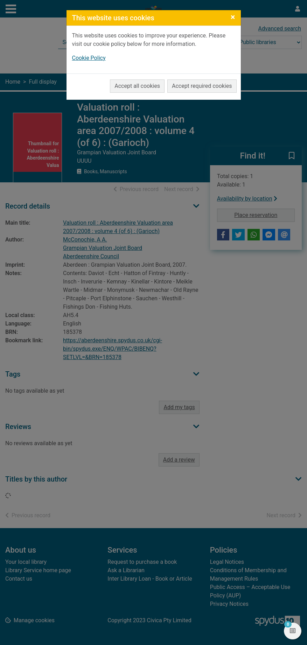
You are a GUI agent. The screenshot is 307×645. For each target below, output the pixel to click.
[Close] (233, 17)
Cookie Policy (89, 58)
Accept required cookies (202, 86)
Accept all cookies (137, 86)
